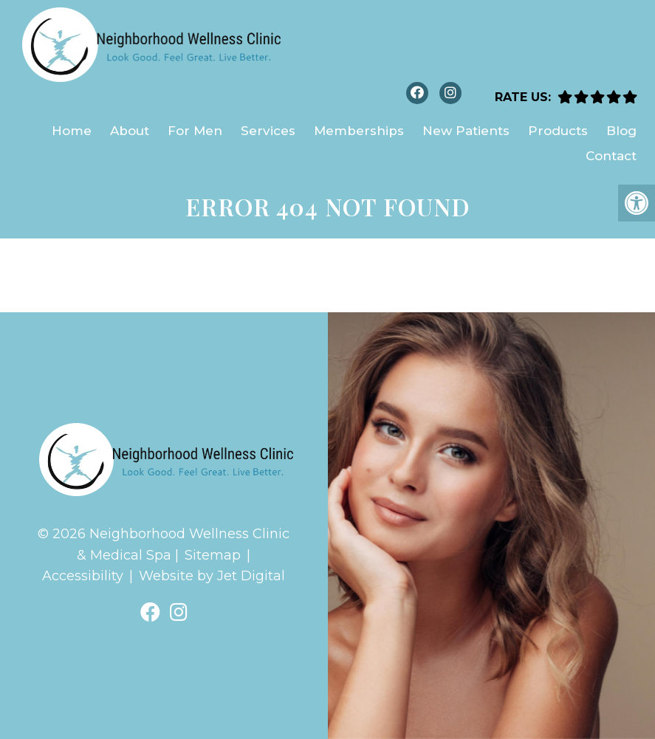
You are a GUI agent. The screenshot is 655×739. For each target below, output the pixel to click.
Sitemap (213, 555)
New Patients (466, 130)
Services (268, 130)
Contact (611, 155)
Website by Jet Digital (212, 576)
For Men (195, 130)
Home (72, 130)
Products (558, 130)
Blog (621, 130)
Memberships (359, 130)
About (129, 130)
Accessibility (82, 576)
